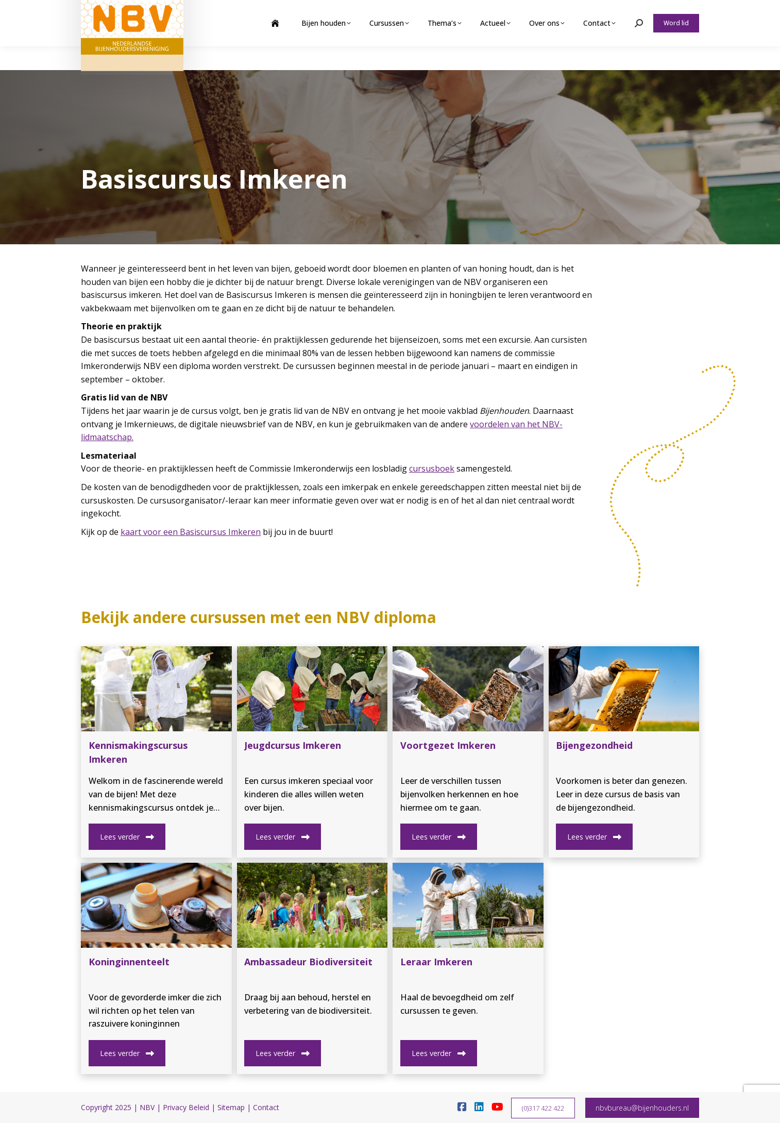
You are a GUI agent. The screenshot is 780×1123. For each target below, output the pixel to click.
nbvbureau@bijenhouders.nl (642, 1108)
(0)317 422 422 (543, 1108)
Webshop (618, 11)
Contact (266, 1107)
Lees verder (127, 837)
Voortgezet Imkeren (448, 745)
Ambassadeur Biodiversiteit (308, 962)
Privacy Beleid (186, 1107)
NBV (147, 1107)
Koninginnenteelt (129, 962)
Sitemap (231, 1107)
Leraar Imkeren (436, 962)
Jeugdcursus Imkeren (292, 745)
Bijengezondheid (594, 745)
